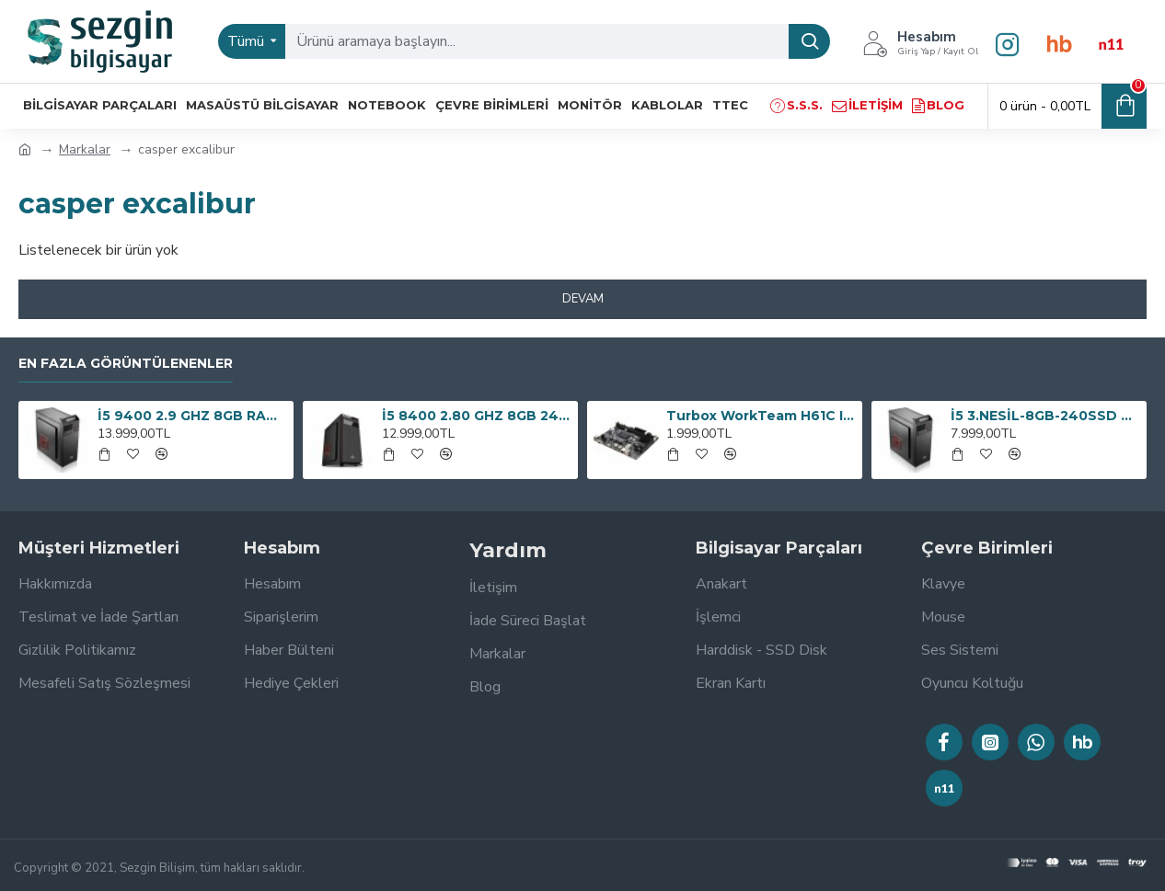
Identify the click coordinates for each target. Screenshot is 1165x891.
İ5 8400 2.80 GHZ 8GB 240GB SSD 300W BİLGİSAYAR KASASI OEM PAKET (476, 415)
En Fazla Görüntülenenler (125, 363)
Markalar (84, 149)
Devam (583, 299)
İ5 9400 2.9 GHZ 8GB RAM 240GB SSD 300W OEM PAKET (192, 415)
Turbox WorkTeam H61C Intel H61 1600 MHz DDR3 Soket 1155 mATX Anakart (761, 415)
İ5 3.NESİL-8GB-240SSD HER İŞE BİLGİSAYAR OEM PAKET (1045, 415)
